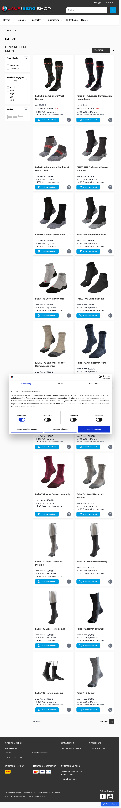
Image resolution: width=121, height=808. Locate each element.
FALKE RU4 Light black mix (90, 299)
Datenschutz (27, 793)
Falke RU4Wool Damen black (50, 234)
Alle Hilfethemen (11, 748)
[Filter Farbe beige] (20, 116)
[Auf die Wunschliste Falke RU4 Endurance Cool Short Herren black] (69, 187)
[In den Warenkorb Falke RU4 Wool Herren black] (88, 251)
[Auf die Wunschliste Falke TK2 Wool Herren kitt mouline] (110, 514)
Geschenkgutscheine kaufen (71, 748)
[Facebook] (103, 796)
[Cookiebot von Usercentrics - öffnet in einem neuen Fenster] (100, 377)
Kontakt (8, 753)
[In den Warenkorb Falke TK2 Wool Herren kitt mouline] (88, 514)
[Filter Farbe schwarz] (9, 116)
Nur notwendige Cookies (27, 429)
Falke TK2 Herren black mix (49, 693)
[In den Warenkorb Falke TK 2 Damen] (88, 709)
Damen (20, 20)
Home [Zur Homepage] (9, 30)
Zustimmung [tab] (26, 384)
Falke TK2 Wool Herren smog (50, 629)
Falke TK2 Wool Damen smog (91, 561)
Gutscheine (71, 20)
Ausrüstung (53, 20)
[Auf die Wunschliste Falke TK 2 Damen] (110, 710)
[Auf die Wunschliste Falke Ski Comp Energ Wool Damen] (69, 120)
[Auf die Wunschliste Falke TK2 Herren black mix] (69, 710)
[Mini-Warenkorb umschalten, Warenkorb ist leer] (113, 10)
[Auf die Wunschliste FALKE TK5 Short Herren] (110, 447)
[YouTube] (110, 796)
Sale (83, 20)
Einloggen (98, 2)
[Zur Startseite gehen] (26, 9)
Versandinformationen (40, 753)
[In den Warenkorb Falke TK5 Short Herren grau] (47, 315)
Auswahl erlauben (60, 429)
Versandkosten (57, 115)
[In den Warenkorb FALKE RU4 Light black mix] (88, 315)
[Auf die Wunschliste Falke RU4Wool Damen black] (69, 251)
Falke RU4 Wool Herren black (91, 234)
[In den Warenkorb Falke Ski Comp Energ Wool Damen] (47, 120)
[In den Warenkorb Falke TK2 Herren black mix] (47, 709)
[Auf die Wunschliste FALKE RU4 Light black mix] (110, 315)
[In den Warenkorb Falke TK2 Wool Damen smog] (88, 581)
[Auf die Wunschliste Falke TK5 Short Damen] (69, 447)
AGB (35, 793)
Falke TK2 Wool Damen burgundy (52, 494)
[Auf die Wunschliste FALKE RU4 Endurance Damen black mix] (110, 187)
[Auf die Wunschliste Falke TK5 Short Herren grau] (69, 315)
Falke (15, 30)
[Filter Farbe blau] (9, 118)
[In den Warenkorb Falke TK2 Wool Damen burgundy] (47, 514)
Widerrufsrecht (44, 793)
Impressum (56, 793)
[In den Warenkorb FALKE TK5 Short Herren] (88, 447)
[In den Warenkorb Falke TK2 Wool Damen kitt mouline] (47, 581)
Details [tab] (60, 384)
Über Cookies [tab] (95, 384)
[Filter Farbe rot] (15, 118)
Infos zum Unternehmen (97, 748)
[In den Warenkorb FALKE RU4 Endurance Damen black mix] (88, 187)
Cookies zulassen (94, 429)
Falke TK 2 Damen (85, 693)
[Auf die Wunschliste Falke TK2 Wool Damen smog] (110, 581)
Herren (6, 20)
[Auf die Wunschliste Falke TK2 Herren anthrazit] (110, 646)
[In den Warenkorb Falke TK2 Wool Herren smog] (47, 645)
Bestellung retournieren (13, 757)
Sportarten (36, 20)
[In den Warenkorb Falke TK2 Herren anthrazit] (88, 645)
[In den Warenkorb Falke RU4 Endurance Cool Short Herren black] (47, 187)
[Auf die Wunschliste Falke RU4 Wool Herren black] (110, 251)
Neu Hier (111, 2)
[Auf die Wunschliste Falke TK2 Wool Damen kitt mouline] (69, 581)
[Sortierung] (101, 50)
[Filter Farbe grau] (15, 116)
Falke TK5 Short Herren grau (49, 299)
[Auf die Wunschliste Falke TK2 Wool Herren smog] (69, 646)
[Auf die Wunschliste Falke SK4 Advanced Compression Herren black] (110, 120)
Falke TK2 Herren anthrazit (90, 629)
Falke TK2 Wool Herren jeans (91, 363)
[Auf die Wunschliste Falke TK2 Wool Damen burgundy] (69, 514)
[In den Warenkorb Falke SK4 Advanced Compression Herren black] (88, 120)
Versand (53, 112)
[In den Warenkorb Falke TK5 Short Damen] (47, 447)
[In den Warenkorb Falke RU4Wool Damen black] (47, 251)
